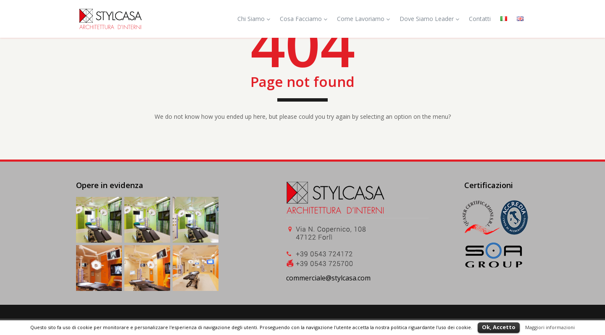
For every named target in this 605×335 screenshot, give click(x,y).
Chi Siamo (253, 19)
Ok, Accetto (499, 327)
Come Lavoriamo (363, 19)
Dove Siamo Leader (429, 19)
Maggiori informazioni (550, 327)
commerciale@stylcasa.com (328, 278)
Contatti (480, 19)
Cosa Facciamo (303, 19)
